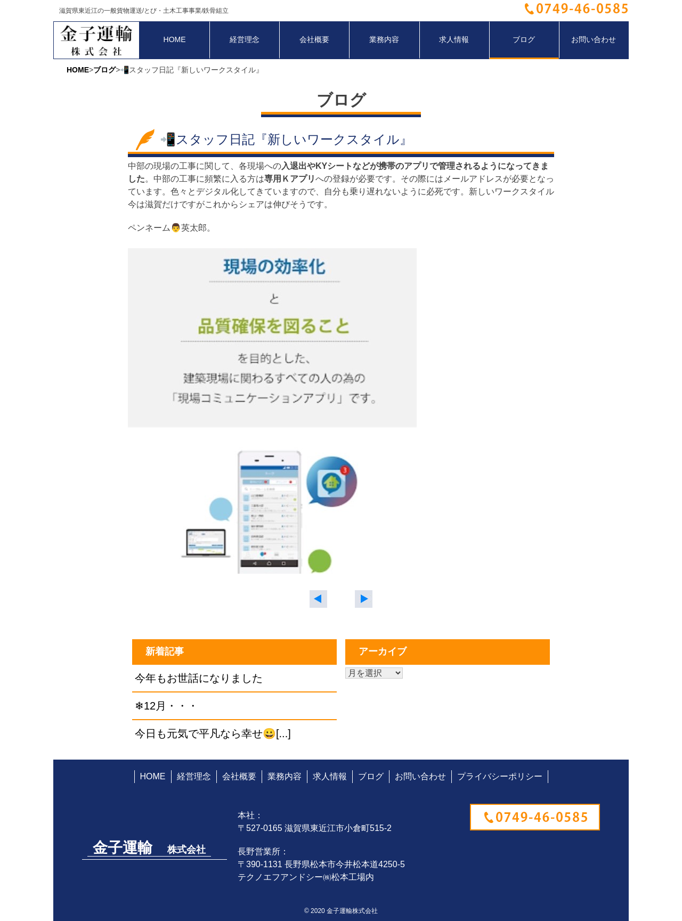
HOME (175, 39)
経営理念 (244, 39)
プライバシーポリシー (499, 776)
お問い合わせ (593, 39)
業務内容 (384, 39)
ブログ (524, 39)
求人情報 (454, 39)
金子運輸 (149, 848)
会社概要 (314, 39)
